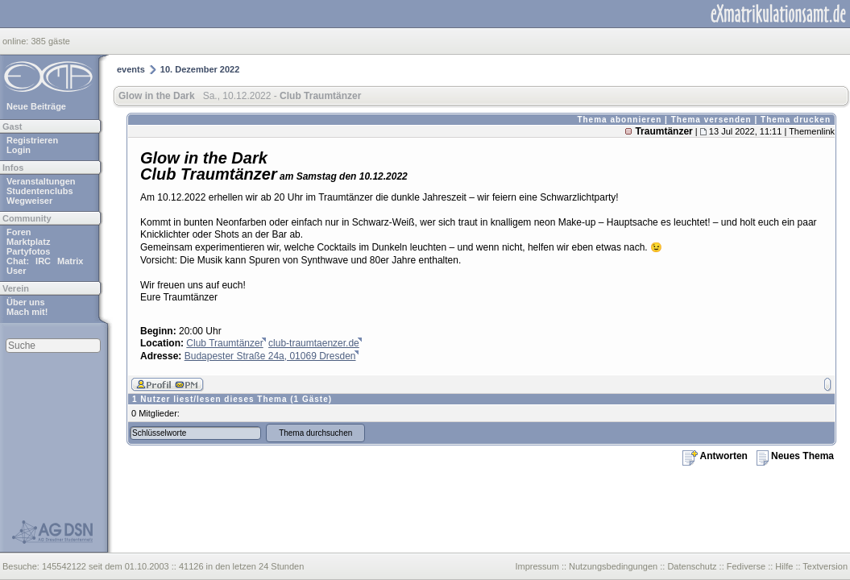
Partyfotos (28, 251)
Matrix (70, 261)
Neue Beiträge (36, 106)
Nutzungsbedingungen (613, 566)
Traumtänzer (663, 131)
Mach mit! (27, 312)
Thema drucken (796, 119)
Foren (18, 232)
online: (16, 41)
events (131, 69)
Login (18, 150)
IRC (43, 261)
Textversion (825, 566)
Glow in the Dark (156, 96)
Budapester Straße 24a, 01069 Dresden (270, 356)
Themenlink (812, 131)
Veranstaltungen (41, 181)
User (16, 271)
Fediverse (746, 566)
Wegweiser (29, 200)
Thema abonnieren (619, 119)
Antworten (715, 456)
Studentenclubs (39, 191)
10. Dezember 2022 (199, 69)
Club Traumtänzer (224, 343)
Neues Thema (795, 456)
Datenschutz (691, 566)
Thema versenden (711, 119)
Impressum (536, 566)
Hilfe (784, 566)
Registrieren (32, 140)
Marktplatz (28, 241)
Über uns (25, 302)
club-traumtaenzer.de (313, 343)
